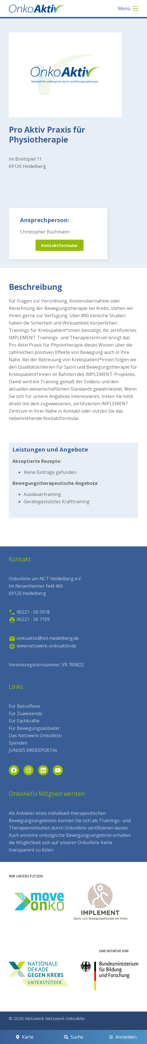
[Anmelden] (122, 1037)
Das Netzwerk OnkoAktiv (35, 735)
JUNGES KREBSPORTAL (33, 750)
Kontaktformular (59, 245)
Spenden (18, 743)
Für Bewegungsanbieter (34, 728)
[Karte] (24, 1037)
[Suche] (73, 1037)
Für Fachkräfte (24, 721)
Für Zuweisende (25, 713)
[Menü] (128, 8)
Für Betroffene (24, 706)
